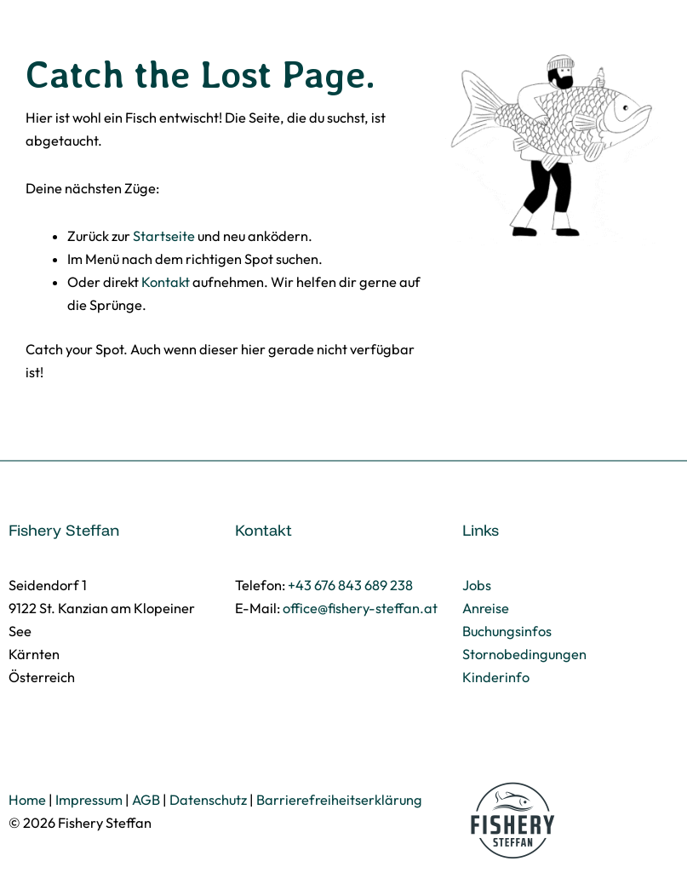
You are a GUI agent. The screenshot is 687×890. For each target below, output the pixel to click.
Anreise (485, 608)
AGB (146, 799)
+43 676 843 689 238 (350, 585)
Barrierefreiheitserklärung (339, 799)
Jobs (476, 585)
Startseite (164, 235)
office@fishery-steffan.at (360, 608)
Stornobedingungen (524, 654)
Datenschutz (208, 799)
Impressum (89, 799)
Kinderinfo (496, 677)
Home (27, 799)
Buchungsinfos (507, 631)
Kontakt (165, 281)
